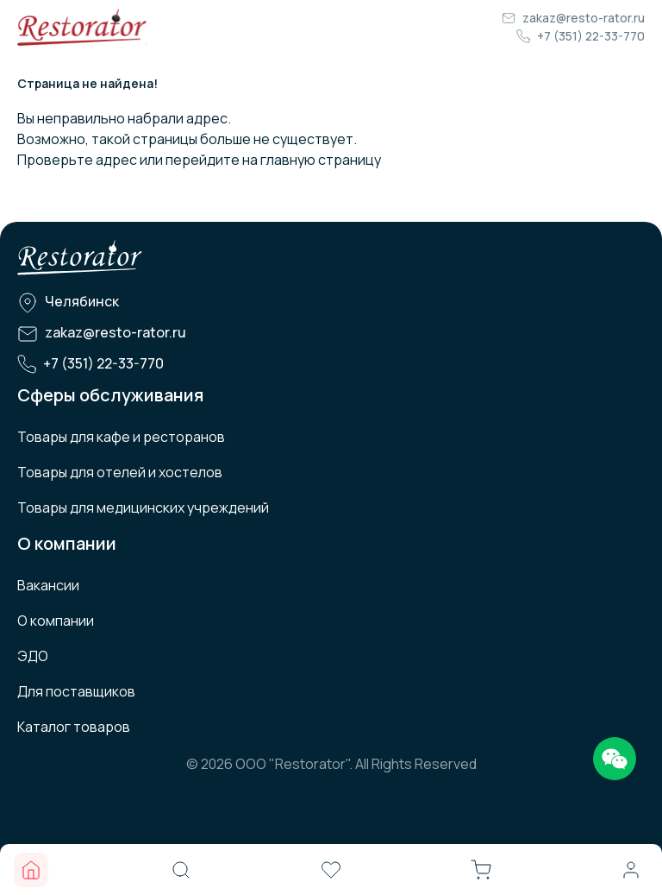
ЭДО (32, 655)
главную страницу (320, 159)
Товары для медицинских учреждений (143, 507)
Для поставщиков (76, 691)
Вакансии (48, 585)
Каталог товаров (73, 726)
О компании (55, 620)
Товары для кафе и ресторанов (121, 436)
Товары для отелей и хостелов (119, 472)
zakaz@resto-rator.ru (583, 17)
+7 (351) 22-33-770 (591, 36)
